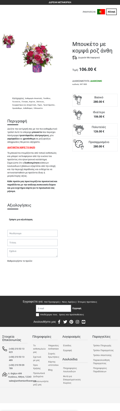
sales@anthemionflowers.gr (22, 381)
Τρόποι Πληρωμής (102, 345)
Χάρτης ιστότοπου (53, 363)
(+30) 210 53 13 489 (16, 358)
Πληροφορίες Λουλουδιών (70, 370)
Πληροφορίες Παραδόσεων (100, 370)
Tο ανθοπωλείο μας (38, 348)
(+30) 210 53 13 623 (16, 350)
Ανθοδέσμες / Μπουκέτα (32, 108)
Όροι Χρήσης (37, 367)
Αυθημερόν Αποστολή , (34, 98)
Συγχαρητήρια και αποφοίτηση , (24, 105)
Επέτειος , (41, 102)
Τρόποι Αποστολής (102, 355)
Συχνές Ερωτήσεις (53, 355)
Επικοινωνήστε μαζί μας (38, 383)
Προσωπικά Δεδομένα (38, 375)
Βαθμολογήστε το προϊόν (19, 261)
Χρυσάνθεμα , (17, 108)
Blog (50, 370)
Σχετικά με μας (37, 358)
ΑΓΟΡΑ (95, 162)
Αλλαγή (111, 11)
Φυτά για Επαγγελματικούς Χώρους (72, 379)
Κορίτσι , (32, 102)
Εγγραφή (67, 350)
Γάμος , (40, 105)
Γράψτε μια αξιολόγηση (20, 219)
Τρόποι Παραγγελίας (103, 350)
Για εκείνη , (16, 102)
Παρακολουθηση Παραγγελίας (101, 362)
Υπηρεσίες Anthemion (53, 347)
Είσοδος (67, 345)
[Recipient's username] (53, 308)
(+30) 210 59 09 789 (16, 367)
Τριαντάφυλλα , (49, 105)
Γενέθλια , (47, 98)
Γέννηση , (25, 102)
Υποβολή (13, 269)
